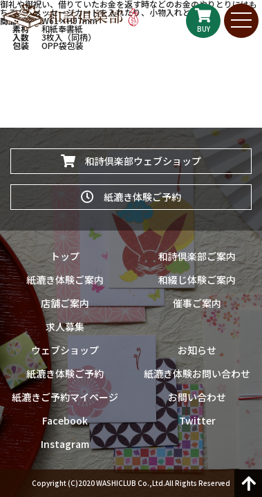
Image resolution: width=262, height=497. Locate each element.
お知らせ (197, 350)
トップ (64, 256)
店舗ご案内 (65, 303)
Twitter (197, 420)
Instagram (65, 444)
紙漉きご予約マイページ (65, 397)
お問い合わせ (197, 397)
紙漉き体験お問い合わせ (197, 373)
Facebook (65, 420)
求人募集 (65, 326)
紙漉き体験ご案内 (65, 279)
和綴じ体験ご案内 (197, 279)
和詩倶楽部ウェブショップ (131, 161)
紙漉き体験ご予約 (131, 197)
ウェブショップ (65, 350)
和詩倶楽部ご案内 (197, 256)
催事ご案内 (197, 303)
